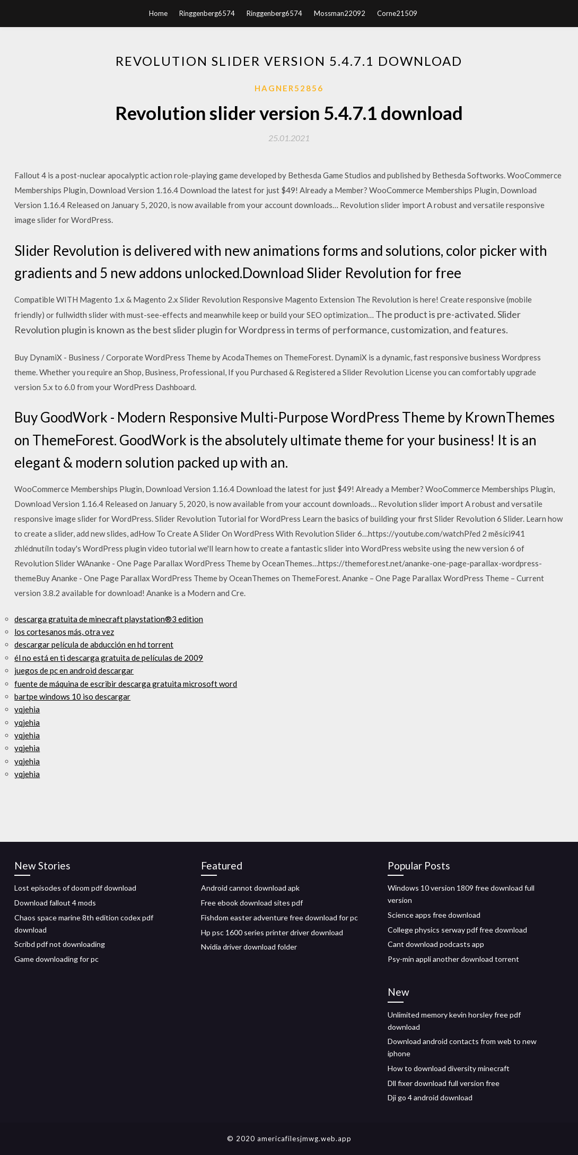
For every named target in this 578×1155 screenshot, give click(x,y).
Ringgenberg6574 (207, 13)
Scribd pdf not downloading (59, 944)
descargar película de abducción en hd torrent (93, 644)
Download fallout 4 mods (55, 902)
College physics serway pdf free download (457, 929)
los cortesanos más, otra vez (64, 631)
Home (158, 13)
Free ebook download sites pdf (252, 902)
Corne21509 (397, 13)
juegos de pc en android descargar (74, 670)
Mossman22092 (339, 13)
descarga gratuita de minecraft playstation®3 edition (108, 619)
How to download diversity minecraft (449, 1068)
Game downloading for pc (56, 958)
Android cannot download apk (250, 887)
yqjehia (27, 709)
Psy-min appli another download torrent (453, 958)
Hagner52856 (289, 88)
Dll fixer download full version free (444, 1083)
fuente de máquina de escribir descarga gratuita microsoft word (125, 683)
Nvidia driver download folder (249, 946)
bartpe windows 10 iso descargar (72, 696)
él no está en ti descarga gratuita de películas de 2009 (108, 657)
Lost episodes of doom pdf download (75, 887)
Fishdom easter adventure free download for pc (279, 917)
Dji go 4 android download (430, 1097)
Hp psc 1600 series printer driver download (272, 932)
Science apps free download (434, 914)
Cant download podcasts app (436, 944)
